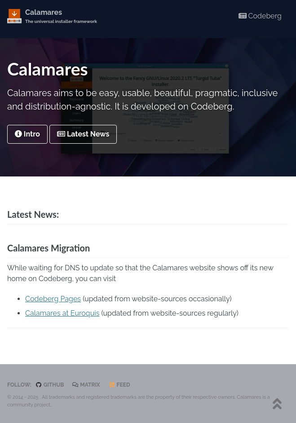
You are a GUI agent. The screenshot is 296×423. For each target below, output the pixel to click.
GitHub (49, 385)
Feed (119, 385)
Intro (27, 134)
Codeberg (260, 16)
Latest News (83, 134)
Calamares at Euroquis (62, 313)
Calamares (61, 16)
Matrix (86, 385)
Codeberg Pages (53, 299)
